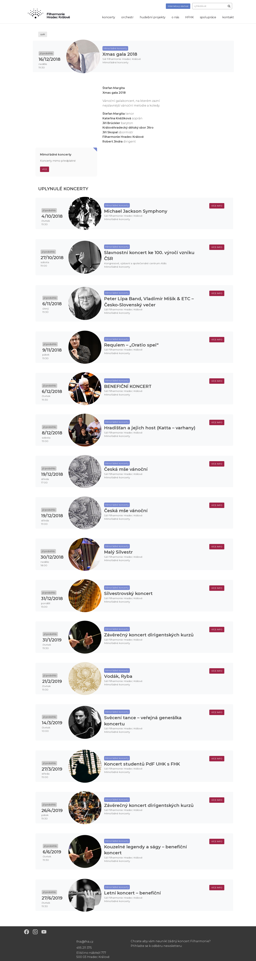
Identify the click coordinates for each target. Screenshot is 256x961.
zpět (42, 34)
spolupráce (208, 17)
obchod (178, 6)
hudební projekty (152, 17)
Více (44, 169)
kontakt (228, 17)
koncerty (108, 17)
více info (216, 205)
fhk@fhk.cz (84, 941)
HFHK (189, 17)
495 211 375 (84, 947)
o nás (175, 17)
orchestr (127, 17)
